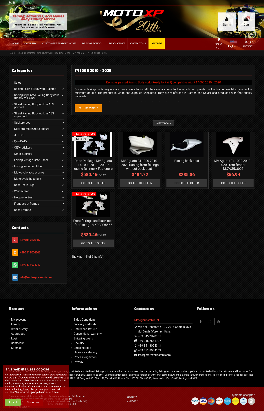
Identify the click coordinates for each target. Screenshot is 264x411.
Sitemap (16, 348)
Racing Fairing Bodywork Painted (35, 88)
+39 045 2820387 (30, 240)
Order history (19, 329)
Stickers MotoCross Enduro (32, 128)
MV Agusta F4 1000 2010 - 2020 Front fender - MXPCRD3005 (233, 165)
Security (79, 343)
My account (18, 319)
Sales (17, 82)
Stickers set (22, 122)
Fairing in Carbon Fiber (28, 166)
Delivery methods (85, 324)
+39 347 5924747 (30, 265)
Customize (33, 403)
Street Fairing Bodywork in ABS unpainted (34, 115)
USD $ (248, 44)
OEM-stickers (23, 147)
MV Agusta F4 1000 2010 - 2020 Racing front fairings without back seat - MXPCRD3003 (140, 167)
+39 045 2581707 (149, 341)
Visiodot (132, 401)
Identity (16, 324)
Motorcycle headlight (27, 178)
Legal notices (82, 348)
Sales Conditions (85, 319)
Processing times (85, 357)
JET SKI (19, 135)
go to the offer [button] (93, 183)
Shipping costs (83, 338)
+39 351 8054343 (30, 252)
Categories (22, 70)
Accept (13, 403)
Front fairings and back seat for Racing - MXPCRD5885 (93, 223)
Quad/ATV (20, 141)
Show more (88, 108)
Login (14, 338)
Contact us (18, 343)
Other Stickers (23, 153)
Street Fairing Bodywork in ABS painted (34, 106)
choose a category (85, 352)
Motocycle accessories (29, 172)
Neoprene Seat (23, 197)
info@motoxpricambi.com (36, 277)
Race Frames (22, 210)
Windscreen (21, 191)
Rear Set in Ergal (24, 185)
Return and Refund (85, 329)
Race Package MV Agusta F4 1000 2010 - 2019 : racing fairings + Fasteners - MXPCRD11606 (93, 167)
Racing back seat (186, 161)
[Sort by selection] (163, 123)
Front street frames (26, 203)
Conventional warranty (88, 333)
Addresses (18, 333)
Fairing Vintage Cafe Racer (31, 160)
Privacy (78, 362)
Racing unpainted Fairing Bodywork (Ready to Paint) (36, 97)
